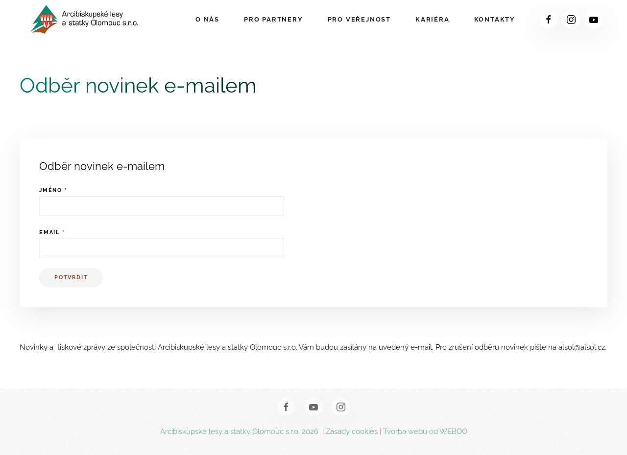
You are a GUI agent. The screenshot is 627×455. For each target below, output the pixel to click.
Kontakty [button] (494, 19)
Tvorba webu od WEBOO (425, 431)
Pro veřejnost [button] (359, 19)
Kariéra (432, 19)
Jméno (53, 190)
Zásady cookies (352, 431)
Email (52, 232)
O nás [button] (207, 19)
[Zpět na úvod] (85, 19)
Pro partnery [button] (273, 19)
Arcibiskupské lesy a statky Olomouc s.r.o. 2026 (240, 431)
